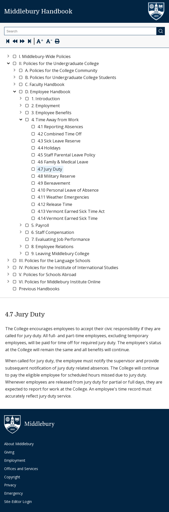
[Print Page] (57, 42)
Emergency (13, 493)
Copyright (12, 476)
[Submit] (161, 31)
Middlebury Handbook (38, 11)
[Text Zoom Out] (49, 40)
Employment (14, 460)
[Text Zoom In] (40, 41)
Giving (9, 452)
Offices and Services (21, 468)
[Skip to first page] (7, 42)
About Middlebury (19, 443)
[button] (45, 56)
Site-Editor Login (18, 501)
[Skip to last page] (29, 42)
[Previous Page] (15, 42)
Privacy (10, 484)
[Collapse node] (8, 62)
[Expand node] (8, 55)
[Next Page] (22, 42)
